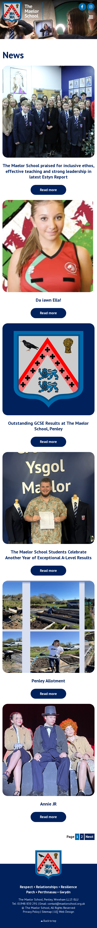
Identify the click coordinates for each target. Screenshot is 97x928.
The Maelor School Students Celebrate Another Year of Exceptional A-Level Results (48, 554)
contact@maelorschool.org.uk (66, 903)
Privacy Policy (31, 912)
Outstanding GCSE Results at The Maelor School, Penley (48, 426)
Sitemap (47, 912)
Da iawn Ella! (48, 300)
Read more (48, 189)
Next (89, 836)
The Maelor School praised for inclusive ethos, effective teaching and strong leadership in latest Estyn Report (48, 171)
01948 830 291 (27, 903)
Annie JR (48, 804)
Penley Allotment (48, 681)
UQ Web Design (64, 912)
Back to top (49, 920)
